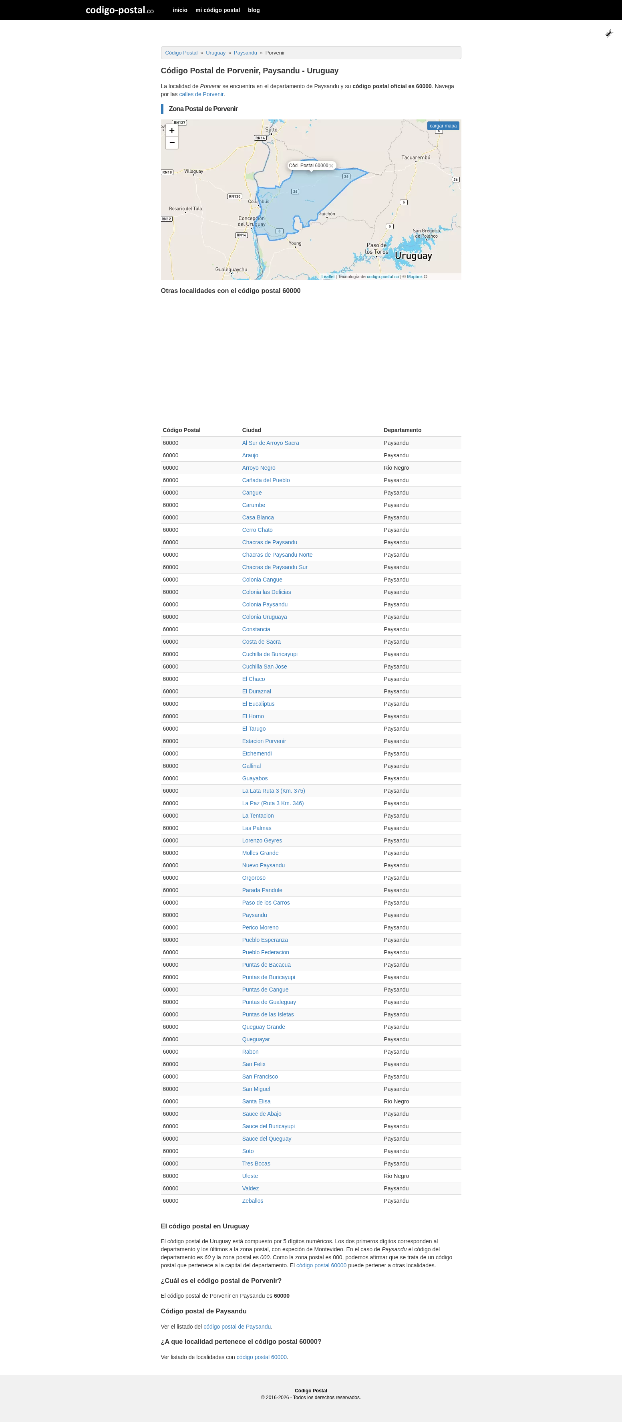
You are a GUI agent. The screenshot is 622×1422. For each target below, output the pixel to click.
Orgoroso (254, 878)
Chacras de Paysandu (270, 542)
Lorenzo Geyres (262, 840)
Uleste (250, 1176)
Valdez (250, 1188)
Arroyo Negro (259, 468)
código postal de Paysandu (237, 1326)
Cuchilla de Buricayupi (270, 654)
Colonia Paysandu (265, 604)
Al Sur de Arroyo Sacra (270, 443)
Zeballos (253, 1201)
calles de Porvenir (201, 94)
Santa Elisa (256, 1101)
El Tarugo (254, 728)
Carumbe (254, 505)
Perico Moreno (260, 927)
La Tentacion (258, 815)
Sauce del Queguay (267, 1138)
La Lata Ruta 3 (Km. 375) (273, 791)
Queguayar (256, 1039)
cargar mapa (443, 126)
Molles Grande (260, 853)
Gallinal (251, 766)
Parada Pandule (262, 890)
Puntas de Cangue (265, 989)
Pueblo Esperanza (265, 940)
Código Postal (311, 1391)
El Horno (253, 716)
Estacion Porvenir (264, 741)
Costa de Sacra (261, 641)
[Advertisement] (311, 362)
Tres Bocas (256, 1163)
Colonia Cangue (262, 579)
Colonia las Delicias (266, 592)
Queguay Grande (263, 1027)
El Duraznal (256, 691)
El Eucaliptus (258, 704)
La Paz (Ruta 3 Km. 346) (273, 803)
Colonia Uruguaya (264, 617)
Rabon (250, 1051)
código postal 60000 (321, 1265)
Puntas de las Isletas (268, 1014)
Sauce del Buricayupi (268, 1126)
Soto (248, 1151)
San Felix (254, 1064)
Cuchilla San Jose (264, 666)
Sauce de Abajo (262, 1114)
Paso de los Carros (266, 902)
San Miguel (256, 1089)
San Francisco (260, 1076)
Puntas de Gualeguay (269, 1002)
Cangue (252, 492)
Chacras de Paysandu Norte (277, 554)
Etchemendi (257, 753)
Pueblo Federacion (266, 952)
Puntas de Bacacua (266, 964)
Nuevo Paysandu (263, 865)
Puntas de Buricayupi (268, 977)
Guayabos (255, 778)
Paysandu (254, 915)
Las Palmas (257, 828)
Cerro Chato (257, 530)
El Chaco (253, 679)
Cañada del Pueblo (266, 480)
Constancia (256, 629)
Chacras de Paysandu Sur (275, 567)
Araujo (250, 455)
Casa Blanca (258, 517)
